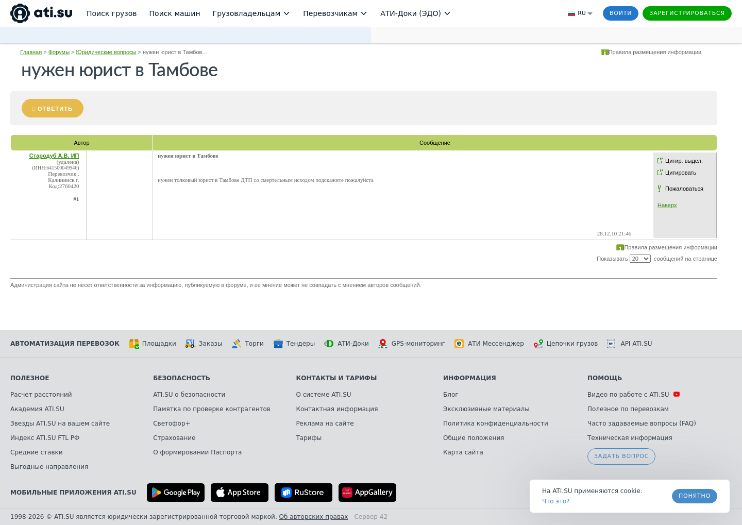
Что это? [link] (556, 501)
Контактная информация (337, 409)
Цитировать (680, 173)
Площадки (152, 343)
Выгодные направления (49, 466)
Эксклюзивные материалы (486, 409)
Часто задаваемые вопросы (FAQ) (641, 423)
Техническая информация (629, 438)
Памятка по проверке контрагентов (212, 409)
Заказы (204, 343)
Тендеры (294, 343)
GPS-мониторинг (411, 343)
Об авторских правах (313, 516)
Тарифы (309, 438)
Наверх (667, 205)
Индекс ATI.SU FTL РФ (44, 438)
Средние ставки (36, 452)
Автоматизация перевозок (65, 343)
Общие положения (473, 438)
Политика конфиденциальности (495, 423)
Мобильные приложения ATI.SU (73, 492)
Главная (31, 52)
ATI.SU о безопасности (189, 394)
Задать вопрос (621, 456)
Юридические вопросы (106, 52)
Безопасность (181, 378)
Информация (469, 378)
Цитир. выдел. (684, 161)
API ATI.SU (629, 344)
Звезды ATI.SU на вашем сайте (60, 423)
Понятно (695, 496)
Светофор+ (171, 423)
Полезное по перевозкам (628, 409)
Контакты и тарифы (336, 378)
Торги (247, 343)
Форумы (59, 52)
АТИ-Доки (346, 343)
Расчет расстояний (41, 394)
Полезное (29, 378)
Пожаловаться (684, 188)
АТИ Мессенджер (489, 343)
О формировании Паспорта (197, 452)
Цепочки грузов (565, 343)
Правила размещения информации (655, 52)
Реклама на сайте (324, 423)
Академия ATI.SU (37, 409)
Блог (451, 394)
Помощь (604, 378)
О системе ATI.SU (323, 394)
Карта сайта (463, 452)
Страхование (174, 438)
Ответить (55, 109)
